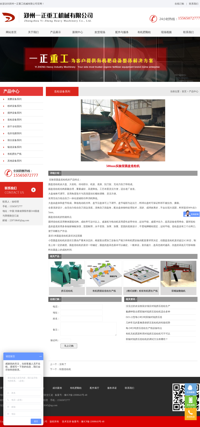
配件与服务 (122, 32)
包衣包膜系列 (15, 133)
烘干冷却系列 (15, 126)
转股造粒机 (65, 369)
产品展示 (55, 32)
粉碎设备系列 (15, 106)
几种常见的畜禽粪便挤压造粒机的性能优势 (148, 322)
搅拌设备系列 (15, 113)
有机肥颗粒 (144, 32)
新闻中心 (77, 32)
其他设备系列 (15, 161)
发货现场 (99, 32)
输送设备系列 (15, 147)
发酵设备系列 (15, 99)
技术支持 (66, 421)
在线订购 (179, 4)
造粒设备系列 (15, 119)
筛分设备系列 (15, 140)
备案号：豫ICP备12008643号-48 (88, 421)
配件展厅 (94, 388)
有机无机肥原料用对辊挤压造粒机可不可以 (148, 333)
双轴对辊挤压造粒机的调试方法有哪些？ (147, 339)
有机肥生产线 (15, 154)
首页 (184, 91)
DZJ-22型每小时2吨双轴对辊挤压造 (144, 317)
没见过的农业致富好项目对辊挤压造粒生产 (148, 306)
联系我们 (193, 4)
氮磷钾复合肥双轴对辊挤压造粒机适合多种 (148, 311)
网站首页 (11, 32)
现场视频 (166, 32)
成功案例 (57, 388)
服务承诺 (112, 388)
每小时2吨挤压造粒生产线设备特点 (144, 328)
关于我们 (33, 32)
